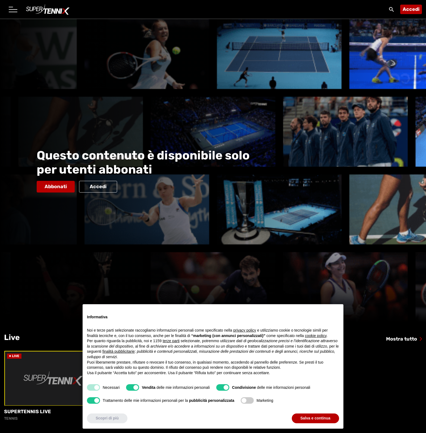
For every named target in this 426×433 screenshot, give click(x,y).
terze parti (171, 341)
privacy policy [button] (244, 330)
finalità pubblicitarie (118, 351)
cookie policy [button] (315, 335)
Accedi (411, 9)
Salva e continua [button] (315, 418)
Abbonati (56, 187)
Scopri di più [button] (107, 418)
